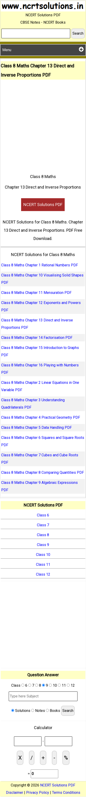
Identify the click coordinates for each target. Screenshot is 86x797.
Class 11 (43, 564)
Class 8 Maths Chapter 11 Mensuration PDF (36, 292)
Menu (43, 49)
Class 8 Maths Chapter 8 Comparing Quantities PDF (42, 472)
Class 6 (43, 515)
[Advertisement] (43, 125)
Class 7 (43, 525)
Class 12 (43, 574)
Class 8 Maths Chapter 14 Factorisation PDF (36, 337)
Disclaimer (14, 792)
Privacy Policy (37, 792)
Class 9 (43, 545)
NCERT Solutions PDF (42, 204)
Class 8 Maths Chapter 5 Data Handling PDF (36, 427)
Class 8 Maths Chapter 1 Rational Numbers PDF (39, 265)
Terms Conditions (66, 792)
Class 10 (43, 554)
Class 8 (43, 535)
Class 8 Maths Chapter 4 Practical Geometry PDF (40, 417)
